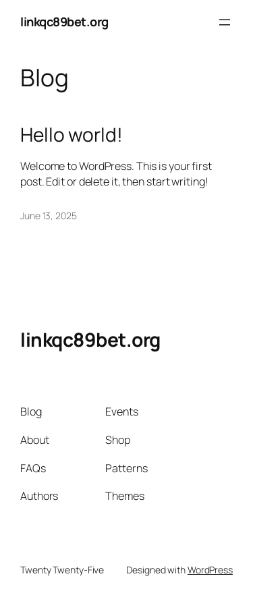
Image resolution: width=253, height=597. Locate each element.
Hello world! (71, 135)
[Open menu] (225, 22)
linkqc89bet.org (64, 21)
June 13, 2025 (48, 215)
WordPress (210, 569)
